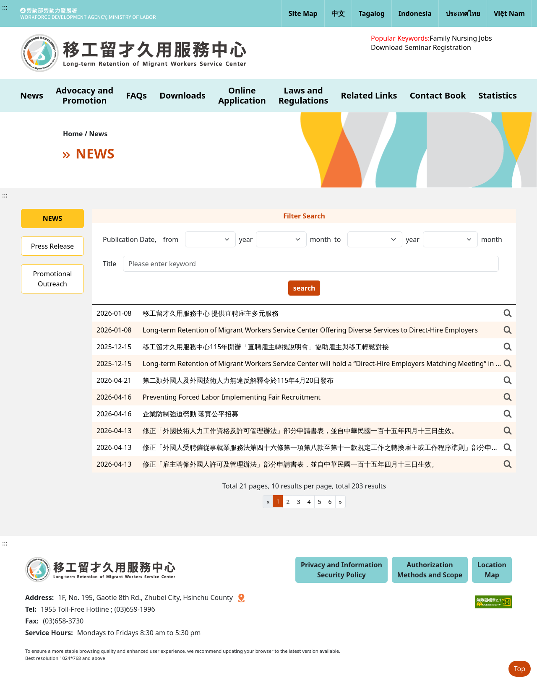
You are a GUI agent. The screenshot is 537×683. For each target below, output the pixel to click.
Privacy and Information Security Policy (341, 569)
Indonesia (415, 13)
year (246, 239)
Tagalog (372, 13)
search (304, 288)
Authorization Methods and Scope (429, 569)
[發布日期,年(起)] (210, 239)
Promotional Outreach (52, 278)
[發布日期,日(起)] (374, 239)
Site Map (303, 13)
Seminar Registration (438, 47)
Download (387, 47)
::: (5, 7)
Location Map (491, 569)
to (337, 239)
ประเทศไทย (463, 13)
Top (519, 668)
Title (109, 263)
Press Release (52, 246)
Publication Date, (129, 239)
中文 (338, 13)
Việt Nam (509, 13)
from (170, 239)
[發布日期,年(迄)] (281, 239)
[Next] (340, 501)
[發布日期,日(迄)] (450, 239)
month (320, 239)
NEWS (52, 218)
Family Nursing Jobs (461, 38)
